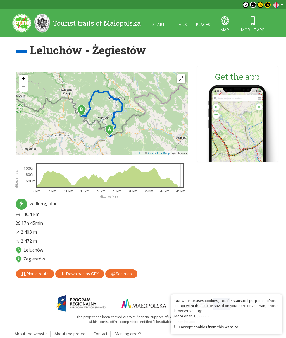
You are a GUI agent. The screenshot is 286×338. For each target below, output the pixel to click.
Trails (180, 24)
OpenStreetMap (159, 153)
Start (158, 24)
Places (203, 24)
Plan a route (35, 273)
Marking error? (128, 333)
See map (121, 273)
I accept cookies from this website (208, 326)
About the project (70, 333)
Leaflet (137, 153)
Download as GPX (80, 273)
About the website (31, 333)
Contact (100, 333)
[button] (109, 130)
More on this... (186, 315)
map (224, 24)
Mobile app (252, 24)
